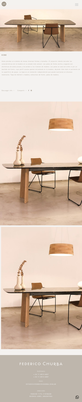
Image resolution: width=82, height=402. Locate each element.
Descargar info (8, 90)
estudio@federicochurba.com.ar (41, 384)
